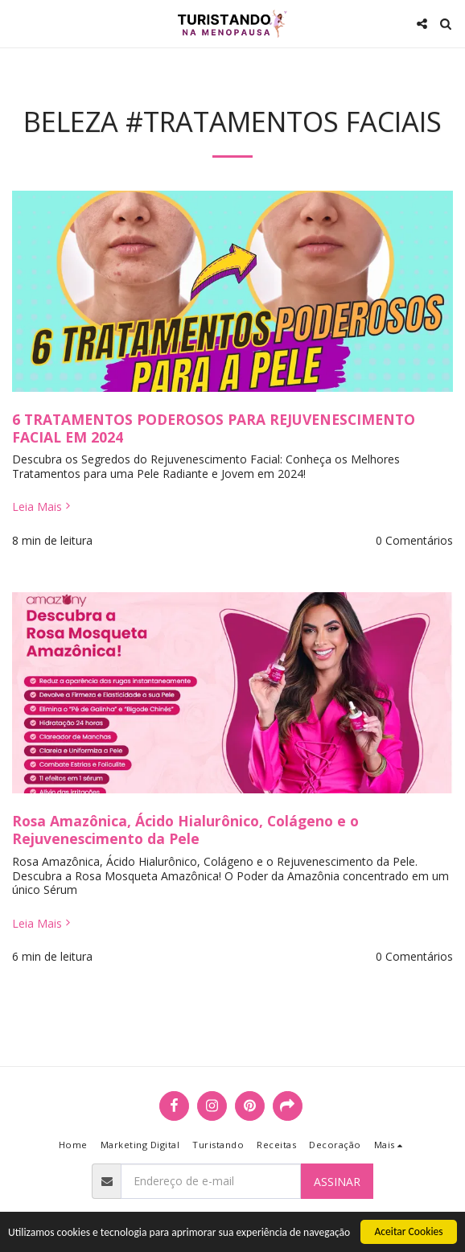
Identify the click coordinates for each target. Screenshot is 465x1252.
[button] (17, 22)
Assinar (337, 1181)
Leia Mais (42, 507)
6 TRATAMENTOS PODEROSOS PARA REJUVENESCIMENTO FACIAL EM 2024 (213, 428)
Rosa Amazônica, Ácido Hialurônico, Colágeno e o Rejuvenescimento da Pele (185, 829)
